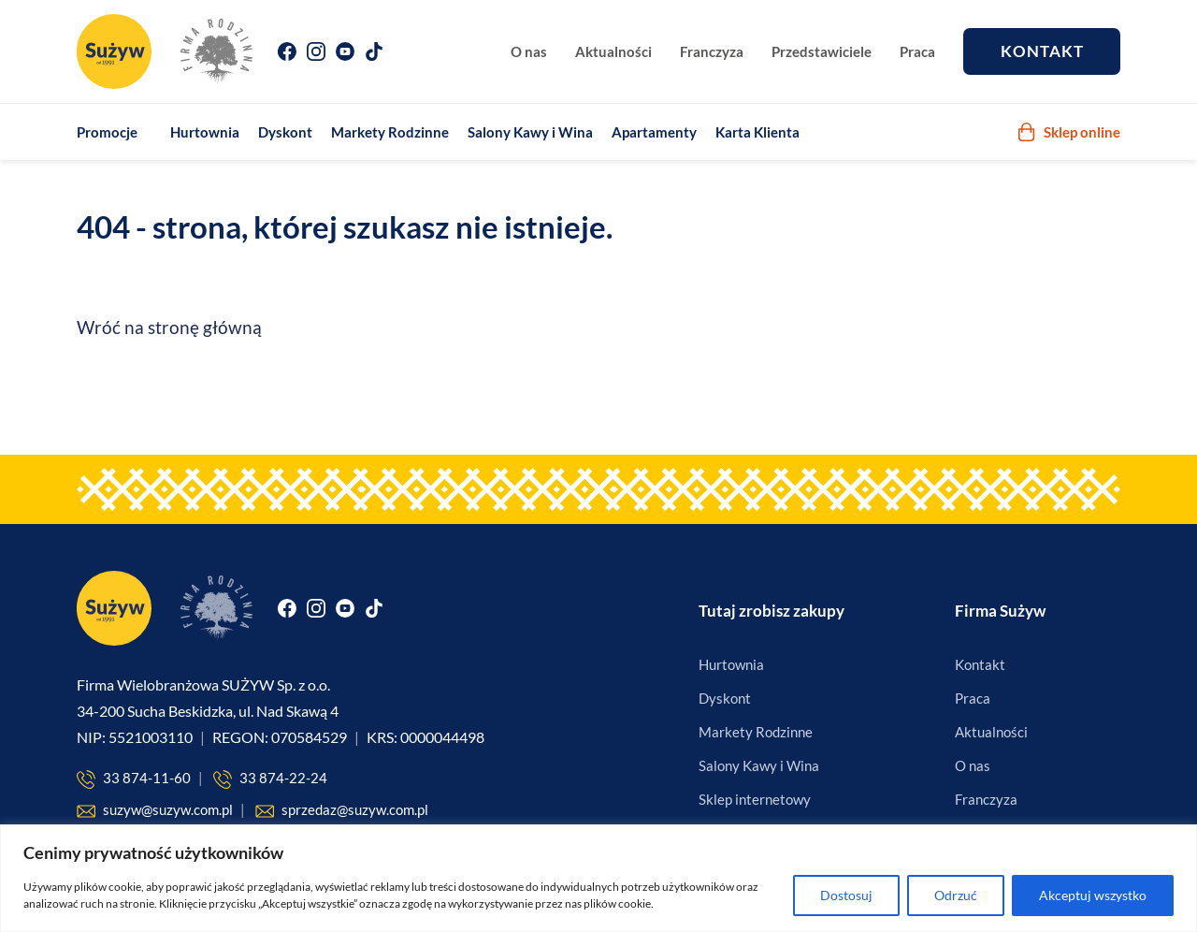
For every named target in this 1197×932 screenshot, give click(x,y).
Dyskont (285, 132)
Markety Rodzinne (390, 132)
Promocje (107, 132)
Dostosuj (846, 895)
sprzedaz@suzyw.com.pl (341, 811)
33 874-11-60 (134, 779)
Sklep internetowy (755, 799)
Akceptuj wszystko (1093, 895)
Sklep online (1068, 132)
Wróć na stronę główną (169, 327)
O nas (529, 51)
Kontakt (1042, 51)
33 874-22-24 (270, 779)
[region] (598, 878)
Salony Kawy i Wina (530, 132)
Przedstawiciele (822, 51)
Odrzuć (955, 895)
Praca (917, 51)
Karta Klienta (757, 132)
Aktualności (613, 51)
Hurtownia (204, 132)
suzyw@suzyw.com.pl (155, 811)
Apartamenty (654, 132)
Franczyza (711, 51)
